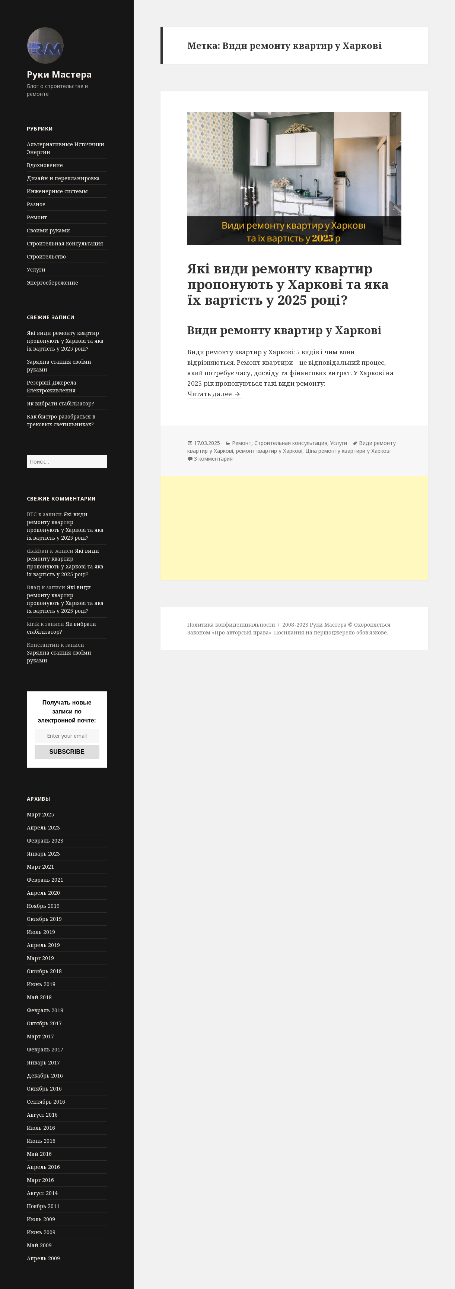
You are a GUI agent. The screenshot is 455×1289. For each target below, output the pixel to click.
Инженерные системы (57, 191)
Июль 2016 (41, 1127)
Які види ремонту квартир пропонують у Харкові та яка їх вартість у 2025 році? (65, 340)
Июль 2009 (41, 1219)
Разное (36, 204)
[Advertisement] (294, 528)
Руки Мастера (59, 74)
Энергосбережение (52, 282)
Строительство (46, 256)
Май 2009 (39, 1245)
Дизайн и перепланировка (63, 178)
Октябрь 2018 (44, 971)
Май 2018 (39, 997)
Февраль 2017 (45, 1049)
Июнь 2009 (41, 1232)
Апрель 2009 (43, 1258)
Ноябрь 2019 (43, 905)
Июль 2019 (41, 931)
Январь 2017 (43, 1062)
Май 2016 (39, 1153)
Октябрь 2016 (44, 1088)
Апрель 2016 (43, 1166)
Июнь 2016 (41, 1140)
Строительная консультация (65, 243)
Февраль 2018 (45, 1010)
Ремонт (37, 217)
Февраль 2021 (45, 879)
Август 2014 (42, 1193)
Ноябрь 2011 (43, 1206)
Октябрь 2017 (44, 1023)
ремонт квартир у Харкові (269, 450)
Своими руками (48, 230)
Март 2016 (40, 1179)
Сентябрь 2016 (46, 1101)
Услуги (36, 269)
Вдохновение (45, 165)
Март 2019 (40, 958)
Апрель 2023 (43, 827)
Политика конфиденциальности (231, 624)
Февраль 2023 (45, 840)
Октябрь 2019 (44, 918)
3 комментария (213, 458)
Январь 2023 (43, 853)
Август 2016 (42, 1114)
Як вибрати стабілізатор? (60, 403)
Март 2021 (40, 866)
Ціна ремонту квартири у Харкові (348, 450)
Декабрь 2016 (45, 1075)
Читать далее (214, 393)
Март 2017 (40, 1036)
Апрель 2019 (43, 944)
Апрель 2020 (43, 892)
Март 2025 (40, 814)
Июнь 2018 (41, 984)
